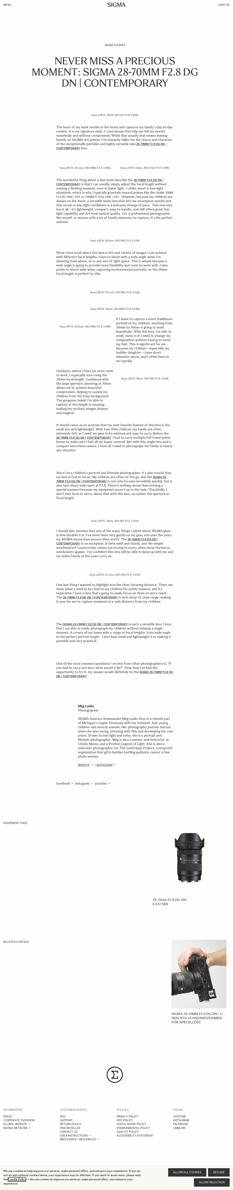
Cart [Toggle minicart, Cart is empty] (224, 4)
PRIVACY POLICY (128, 1116)
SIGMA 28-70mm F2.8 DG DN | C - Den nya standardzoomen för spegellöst (198, 1018)
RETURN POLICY (70, 1124)
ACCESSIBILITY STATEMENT (135, 1135)
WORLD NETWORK (15, 1128)
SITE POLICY (125, 1120)
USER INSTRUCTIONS (74, 1135)
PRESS (7, 1116)
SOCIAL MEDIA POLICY (132, 1124)
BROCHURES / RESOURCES (78, 1139)
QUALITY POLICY (128, 1131)
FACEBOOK (180, 1124)
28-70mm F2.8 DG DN (169, 900)
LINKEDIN (179, 1128)
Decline (219, 1172)
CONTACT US (69, 1131)
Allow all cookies (187, 1172)
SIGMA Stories (115, 45)
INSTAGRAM (181, 1120)
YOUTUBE (179, 1116)
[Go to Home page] (117, 5)
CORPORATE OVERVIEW (19, 1120)
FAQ (62, 1116)
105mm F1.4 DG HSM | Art (102, 197)
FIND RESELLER (70, 1128)
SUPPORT (66, 1120)
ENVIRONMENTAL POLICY (133, 1128)
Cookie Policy (17, 1179)
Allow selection (212, 1182)
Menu (7, 4)
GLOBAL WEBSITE (15, 1124)
